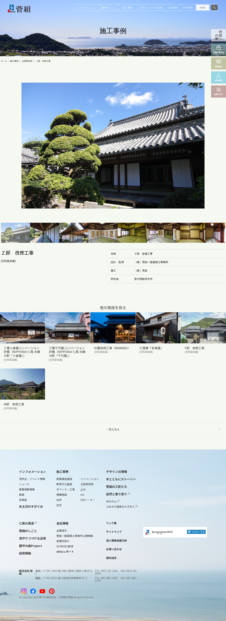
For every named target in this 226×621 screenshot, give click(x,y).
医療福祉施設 (64, 479)
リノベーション (90, 479)
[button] (15, 233)
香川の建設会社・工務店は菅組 (56, 597)
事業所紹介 (62, 541)
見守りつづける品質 (151, 7)
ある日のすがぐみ (31, 506)
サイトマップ (114, 532)
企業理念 (61, 530)
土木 (83, 489)
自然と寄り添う (118, 494)
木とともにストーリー (121, 479)
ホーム (4, 60)
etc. (83, 494)
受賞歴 (23, 500)
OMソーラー (88, 500)
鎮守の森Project (30, 545)
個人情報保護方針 (116, 540)
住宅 (59, 505)
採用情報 (188, 7)
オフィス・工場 (65, 489)
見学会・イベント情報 (32, 479)
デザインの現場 (116, 471)
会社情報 (172, 7)
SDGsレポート (65, 551)
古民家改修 (27, 60)
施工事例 (128, 7)
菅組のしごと (108, 7)
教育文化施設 (64, 484)
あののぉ (112, 501)
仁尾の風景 (28, 523)
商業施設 (61, 494)
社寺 (59, 500)
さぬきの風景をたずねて (122, 506)
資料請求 (111, 558)
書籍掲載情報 (27, 489)
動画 (21, 494)
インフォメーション (86, 7)
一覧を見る (113, 429)
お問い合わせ (114, 549)
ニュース (24, 484)
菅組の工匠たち (116, 486)
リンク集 (111, 523)
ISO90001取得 (64, 546)
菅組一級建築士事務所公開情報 (74, 536)
